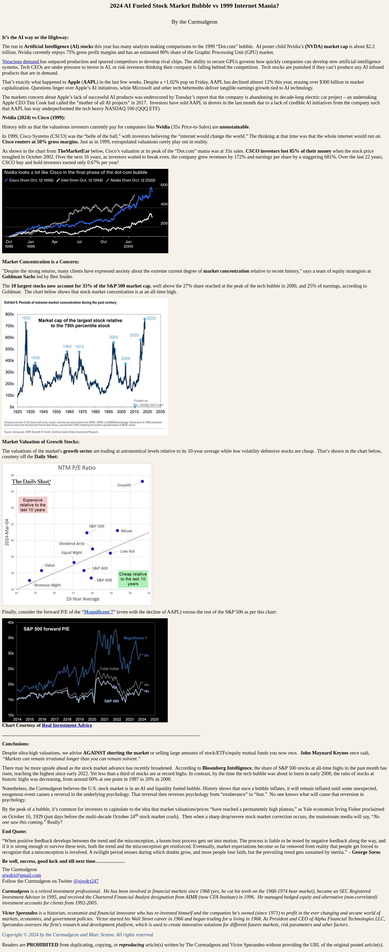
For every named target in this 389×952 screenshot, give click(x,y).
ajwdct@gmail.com (21, 875)
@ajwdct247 (86, 881)
